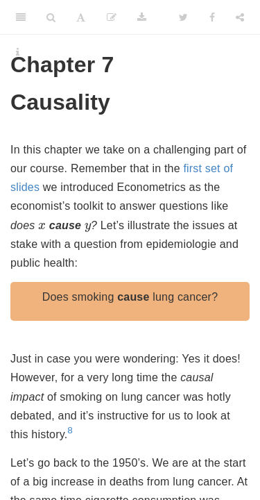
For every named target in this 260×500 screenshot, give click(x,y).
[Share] (239, 17)
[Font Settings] (81, 17)
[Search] (51, 17)
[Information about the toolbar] (18, 52)
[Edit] (111, 17)
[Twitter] (183, 17)
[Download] (142, 17)
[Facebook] (212, 17)
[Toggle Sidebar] (21, 17)
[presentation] (42, 225)
